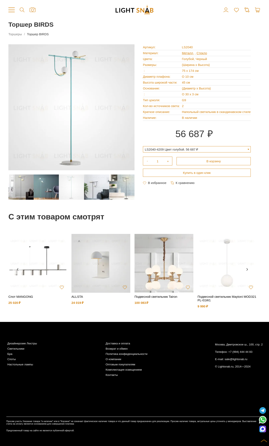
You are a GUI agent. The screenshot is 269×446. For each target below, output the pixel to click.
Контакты (111, 374)
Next (247, 270)
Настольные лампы (20, 364)
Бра (9, 353)
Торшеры (15, 34)
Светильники (15, 348)
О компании (113, 359)
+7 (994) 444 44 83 (240, 351)
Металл (187, 53)
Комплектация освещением (123, 369)
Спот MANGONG (20, 296)
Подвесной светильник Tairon (155, 296)
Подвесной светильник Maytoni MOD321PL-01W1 (227, 298)
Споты (11, 359)
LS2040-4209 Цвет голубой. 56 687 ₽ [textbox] (171, 149)
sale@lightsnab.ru (236, 359)
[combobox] (197, 149)
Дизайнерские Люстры (22, 343)
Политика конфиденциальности (126, 353)
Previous (18, 270)
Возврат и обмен (116, 348)
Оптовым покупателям (120, 364)
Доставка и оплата (117, 343)
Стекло (201, 53)
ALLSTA (77, 296)
